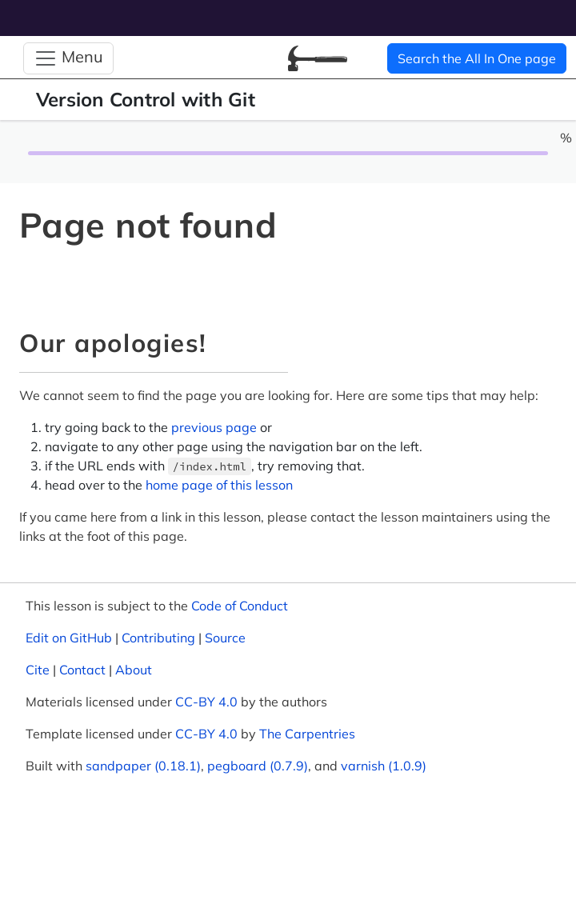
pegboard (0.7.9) (257, 766)
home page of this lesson (219, 485)
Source (225, 638)
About (133, 670)
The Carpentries (307, 734)
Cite (38, 670)
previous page (214, 427)
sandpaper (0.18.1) (143, 766)
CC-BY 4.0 (206, 702)
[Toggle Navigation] (68, 58)
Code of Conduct (239, 606)
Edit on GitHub (69, 638)
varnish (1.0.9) (383, 766)
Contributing (158, 638)
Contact (82, 670)
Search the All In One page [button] (477, 58)
